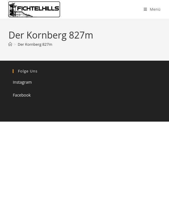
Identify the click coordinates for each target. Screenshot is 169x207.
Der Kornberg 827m (35, 44)
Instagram (22, 82)
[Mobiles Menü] (152, 9)
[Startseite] (10, 44)
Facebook (21, 95)
